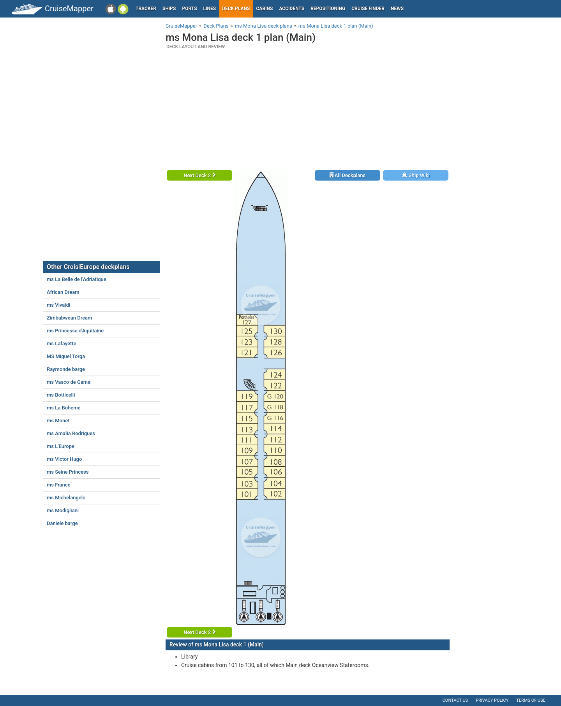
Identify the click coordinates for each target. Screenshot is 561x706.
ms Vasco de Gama (68, 382)
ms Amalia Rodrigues (71, 433)
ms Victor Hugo (64, 459)
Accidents (291, 8)
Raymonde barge (66, 369)
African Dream (63, 292)
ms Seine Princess (67, 472)
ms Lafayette (61, 343)
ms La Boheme (64, 408)
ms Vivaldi (58, 305)
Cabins (264, 8)
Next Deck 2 (199, 175)
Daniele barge (62, 523)
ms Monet (58, 420)
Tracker (146, 8)
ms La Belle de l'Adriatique (76, 279)
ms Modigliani (63, 510)
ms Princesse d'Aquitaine (75, 331)
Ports (189, 8)
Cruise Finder (368, 8)
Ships (169, 8)
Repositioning (327, 8)
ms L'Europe (60, 446)
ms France (59, 485)
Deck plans (236, 8)
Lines (209, 8)
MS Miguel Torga (66, 356)
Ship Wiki (416, 175)
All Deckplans (348, 175)
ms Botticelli (61, 395)
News (397, 8)
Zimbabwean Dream (69, 318)
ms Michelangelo (66, 498)
